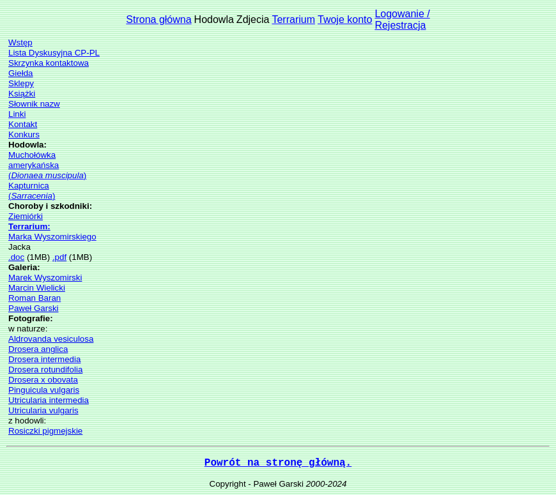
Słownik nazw (34, 104)
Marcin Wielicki (36, 288)
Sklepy (21, 83)
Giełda (20, 73)
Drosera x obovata (43, 380)
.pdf (59, 257)
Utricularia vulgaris (43, 410)
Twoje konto (345, 19)
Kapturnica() (31, 191)
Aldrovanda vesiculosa (50, 339)
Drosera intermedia (44, 359)
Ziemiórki (25, 216)
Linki (17, 114)
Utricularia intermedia (48, 400)
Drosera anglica (38, 349)
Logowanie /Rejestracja (402, 19)
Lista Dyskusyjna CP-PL (54, 52)
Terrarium (293, 19)
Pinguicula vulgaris (43, 390)
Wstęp (20, 42)
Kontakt (22, 124)
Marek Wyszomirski (45, 277)
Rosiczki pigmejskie (45, 431)
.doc (16, 257)
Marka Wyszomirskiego (52, 236)
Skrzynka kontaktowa (48, 63)
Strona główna (158, 19)
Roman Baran (34, 298)
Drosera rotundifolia (45, 369)
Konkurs (24, 134)
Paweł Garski (33, 308)
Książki (21, 93)
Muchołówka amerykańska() (47, 165)
